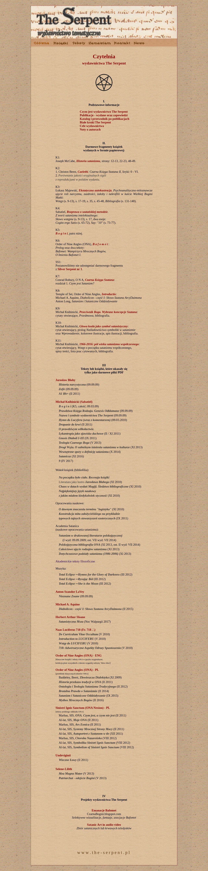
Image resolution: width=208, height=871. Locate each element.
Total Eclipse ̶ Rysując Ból (76, 579)
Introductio (109, 294)
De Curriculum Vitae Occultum (78, 634)
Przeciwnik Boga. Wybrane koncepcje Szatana (108, 312)
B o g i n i (62, 233)
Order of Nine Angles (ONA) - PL (77, 669)
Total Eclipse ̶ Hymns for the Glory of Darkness (89, 574)
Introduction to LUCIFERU (76, 638)
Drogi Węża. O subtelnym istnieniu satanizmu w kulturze (94, 447)
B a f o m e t (100, 244)
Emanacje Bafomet (104, 810)
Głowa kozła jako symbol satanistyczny (103, 326)
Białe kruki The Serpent (95, 122)
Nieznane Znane (69, 596)
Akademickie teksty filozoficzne (75, 561)
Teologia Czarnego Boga (74, 442)
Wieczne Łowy (68, 760)
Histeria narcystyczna (72, 384)
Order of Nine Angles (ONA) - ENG (79, 655)
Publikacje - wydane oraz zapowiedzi (104, 115)
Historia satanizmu (88, 161)
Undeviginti (63, 755)
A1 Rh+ (64, 393)
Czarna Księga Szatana (99, 280)
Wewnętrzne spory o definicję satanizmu (84, 451)
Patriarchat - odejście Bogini (77, 778)
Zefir (62, 389)
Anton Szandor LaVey (70, 591)
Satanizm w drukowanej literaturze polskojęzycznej (90, 535)
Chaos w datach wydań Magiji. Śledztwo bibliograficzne (94, 486)
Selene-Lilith (64, 769)
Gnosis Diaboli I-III (71, 438)
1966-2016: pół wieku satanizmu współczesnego (109, 344)
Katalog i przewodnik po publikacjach (104, 118)
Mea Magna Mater (70, 773)
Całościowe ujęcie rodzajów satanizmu (83, 549)
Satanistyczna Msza (71, 621)
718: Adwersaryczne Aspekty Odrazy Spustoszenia (90, 648)
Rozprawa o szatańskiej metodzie (87, 211)
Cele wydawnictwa (92, 126)
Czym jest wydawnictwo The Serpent (104, 111)
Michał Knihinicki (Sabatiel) (74, 401)
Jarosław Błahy (66, 380)
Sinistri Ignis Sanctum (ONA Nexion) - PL (83, 707)
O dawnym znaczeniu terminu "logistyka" (85, 509)
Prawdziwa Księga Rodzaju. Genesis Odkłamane (89, 411)
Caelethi (83, 171)
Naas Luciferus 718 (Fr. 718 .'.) (75, 629)
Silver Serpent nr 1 (70, 269)
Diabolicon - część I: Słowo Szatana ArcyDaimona (90, 609)
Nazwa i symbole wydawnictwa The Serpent (86, 415)
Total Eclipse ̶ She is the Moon (78, 583)
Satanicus (65, 456)
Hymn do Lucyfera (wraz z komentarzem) (85, 420)
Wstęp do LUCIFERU (72, 643)
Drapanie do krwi (70, 424)
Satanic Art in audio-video (104, 824)
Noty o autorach (90, 129)
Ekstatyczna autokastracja (95, 190)
